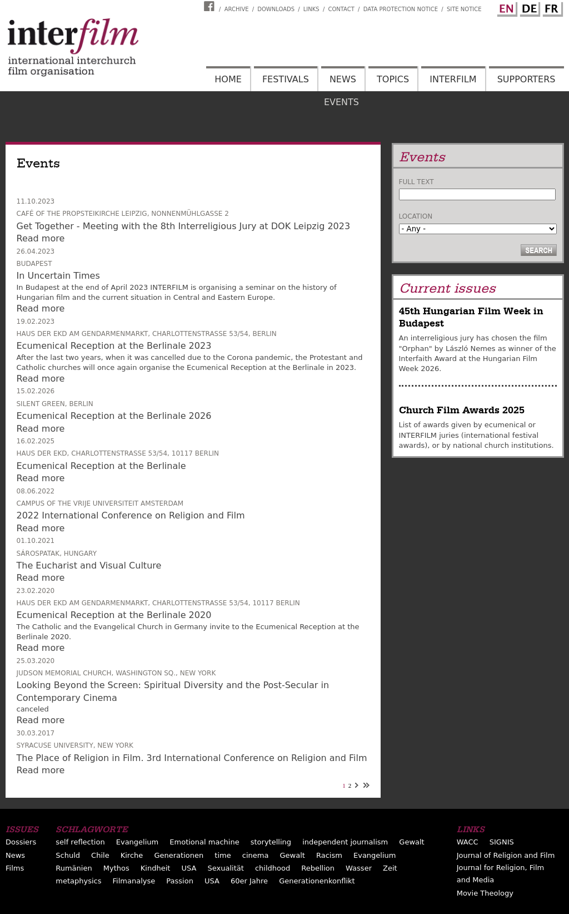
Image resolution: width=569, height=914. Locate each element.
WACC (467, 842)
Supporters (526, 79)
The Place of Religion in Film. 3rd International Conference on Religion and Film (192, 758)
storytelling (271, 842)
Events (341, 102)
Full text (416, 182)
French (551, 7)
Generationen (178, 855)
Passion (179, 881)
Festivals (285, 79)
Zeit (390, 868)
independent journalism (345, 842)
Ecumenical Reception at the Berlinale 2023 (114, 345)
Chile (100, 855)
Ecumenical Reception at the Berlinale (101, 466)
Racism (329, 855)
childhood (272, 868)
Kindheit (156, 868)
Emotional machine (204, 842)
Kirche (132, 855)
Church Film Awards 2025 (462, 410)
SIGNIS (502, 842)
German (528, 7)
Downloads (276, 9)
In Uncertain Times (58, 275)
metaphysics (78, 881)
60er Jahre (249, 881)
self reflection (80, 842)
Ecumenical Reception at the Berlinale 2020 (114, 615)
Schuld (68, 855)
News (343, 79)
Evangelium (137, 842)
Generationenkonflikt (317, 881)
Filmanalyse (134, 881)
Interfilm (453, 79)
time (222, 855)
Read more (41, 238)
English (506, 7)
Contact (341, 9)
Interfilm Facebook (210, 6)
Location (416, 216)
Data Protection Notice (400, 9)
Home (228, 79)
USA (189, 868)
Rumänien (74, 868)
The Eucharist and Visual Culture (89, 565)
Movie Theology (485, 893)
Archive (236, 9)
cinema (255, 855)
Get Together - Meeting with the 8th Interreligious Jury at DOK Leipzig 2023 (184, 226)
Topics (393, 79)
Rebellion (318, 868)
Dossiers (21, 842)
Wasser (359, 868)
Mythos (116, 868)
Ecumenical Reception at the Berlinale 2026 (114, 416)
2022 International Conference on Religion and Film (131, 515)
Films (15, 868)
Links (311, 9)
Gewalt (411, 842)
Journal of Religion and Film (506, 855)
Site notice (464, 9)
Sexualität (226, 868)
